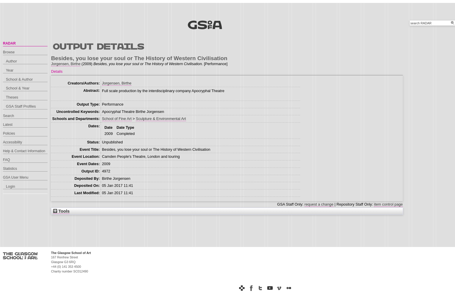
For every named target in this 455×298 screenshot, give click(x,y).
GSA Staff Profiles (21, 106)
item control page (388, 204)
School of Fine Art (117, 118)
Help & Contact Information (24, 151)
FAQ (6, 160)
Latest (8, 125)
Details (56, 71)
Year (9, 70)
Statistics (10, 169)
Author (11, 61)
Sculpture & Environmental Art (161, 118)
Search (8, 116)
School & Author (19, 79)
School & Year (17, 88)
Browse (9, 52)
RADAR (9, 43)
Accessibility (12, 142)
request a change (319, 204)
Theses (12, 97)
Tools (61, 211)
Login (10, 186)
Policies (9, 133)
